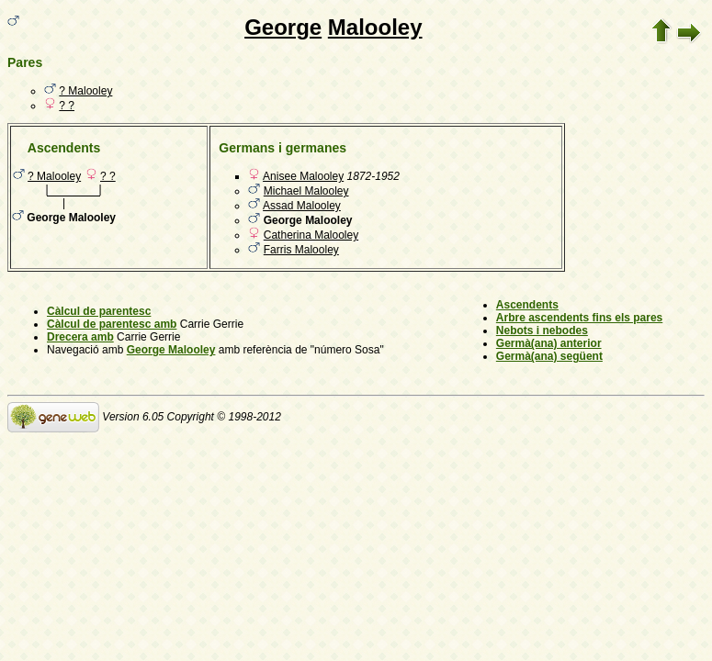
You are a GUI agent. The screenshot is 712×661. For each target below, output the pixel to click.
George (283, 27)
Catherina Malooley (311, 235)
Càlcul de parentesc (99, 311)
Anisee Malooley (303, 176)
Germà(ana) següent (549, 356)
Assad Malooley (302, 205)
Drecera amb (80, 336)
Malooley (375, 27)
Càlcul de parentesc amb (111, 324)
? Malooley (85, 90)
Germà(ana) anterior (549, 343)
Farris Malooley (301, 249)
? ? (66, 105)
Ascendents (527, 304)
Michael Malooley (306, 191)
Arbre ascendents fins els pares (579, 317)
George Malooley (171, 349)
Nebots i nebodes (542, 330)
